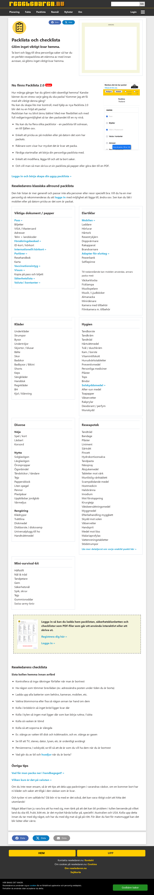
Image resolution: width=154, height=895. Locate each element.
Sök (142, 4)
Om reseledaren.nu (76, 868)
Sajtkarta (76, 872)
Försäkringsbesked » (27, 241)
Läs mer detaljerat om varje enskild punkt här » (109, 549)
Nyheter (68, 11)
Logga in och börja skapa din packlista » (41, 176)
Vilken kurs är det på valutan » (32, 780)
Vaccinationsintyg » (27, 266)
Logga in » (48, 643)
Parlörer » (20, 253)
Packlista (41, 11)
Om (80, 11)
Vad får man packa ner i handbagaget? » (38, 773)
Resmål (55, 11)
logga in (60, 197)
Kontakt (89, 860)
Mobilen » (88, 220)
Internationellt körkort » (30, 249)
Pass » (18, 220)
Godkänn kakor (130, 887)
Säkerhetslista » (24, 278)
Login (133, 11)
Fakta (28, 11)
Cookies (92, 864)
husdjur (46, 754)
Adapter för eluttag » (95, 253)
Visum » (19, 270)
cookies (33, 885)
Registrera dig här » (54, 636)
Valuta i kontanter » (27, 282)
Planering (14, 11)
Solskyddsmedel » (93, 385)
